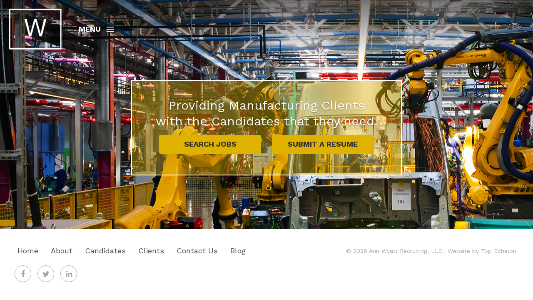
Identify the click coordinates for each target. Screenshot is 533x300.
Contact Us (197, 250)
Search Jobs (210, 144)
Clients (151, 250)
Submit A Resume (323, 144)
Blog (238, 250)
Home (27, 250)
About (61, 250)
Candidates (105, 250)
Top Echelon (498, 251)
